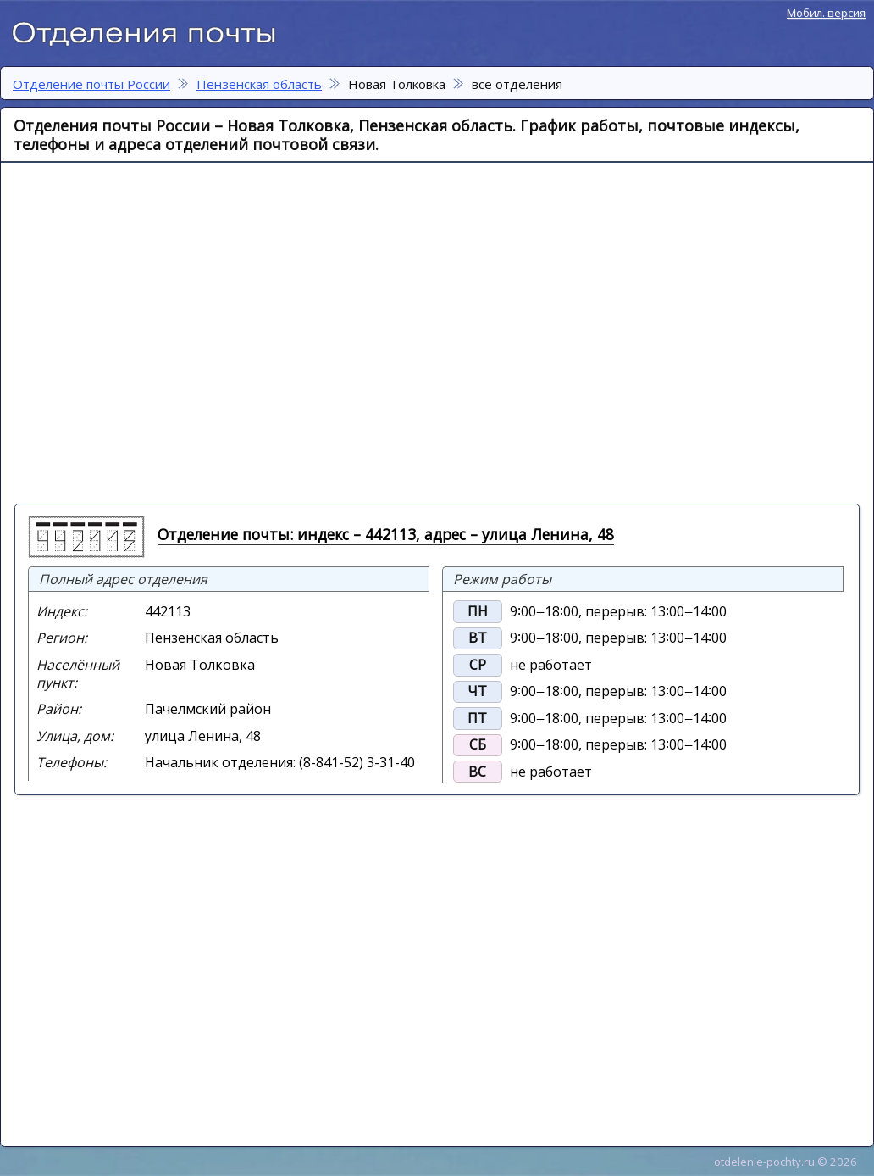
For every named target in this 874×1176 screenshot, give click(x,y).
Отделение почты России (152, 30)
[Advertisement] (159, 332)
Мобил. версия (826, 12)
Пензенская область (259, 83)
